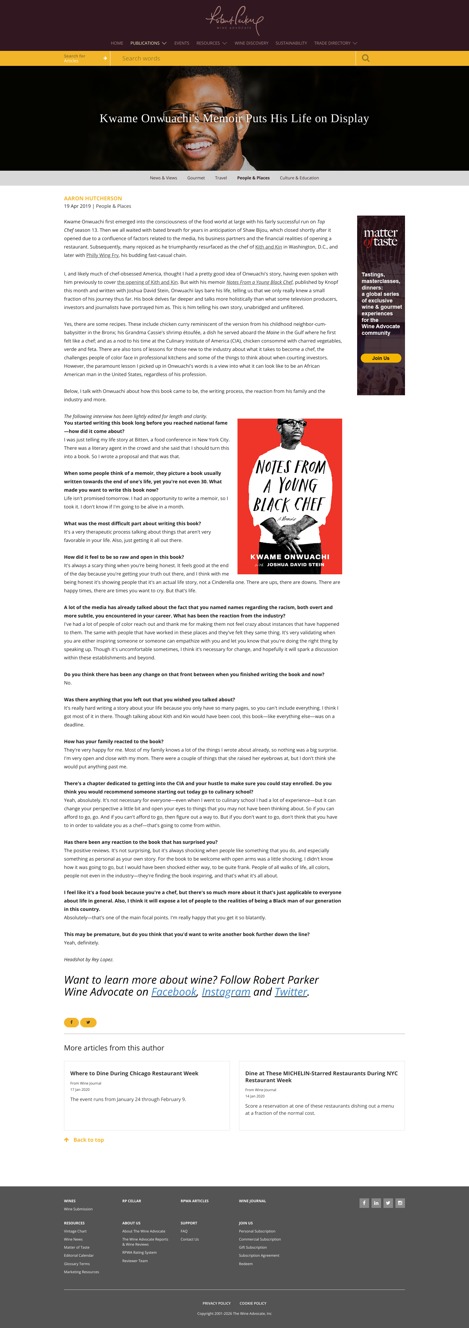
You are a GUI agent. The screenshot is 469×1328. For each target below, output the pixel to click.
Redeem (246, 1263)
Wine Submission (78, 1209)
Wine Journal (252, 1200)
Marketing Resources (81, 1271)
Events (181, 43)
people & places (253, 178)
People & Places (113, 206)
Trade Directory (336, 43)
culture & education (299, 178)
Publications (148, 43)
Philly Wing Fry (102, 255)
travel (221, 178)
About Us (131, 1223)
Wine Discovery (252, 43)
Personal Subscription (257, 1231)
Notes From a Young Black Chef (260, 282)
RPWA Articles (194, 1200)
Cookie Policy (253, 1303)
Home (117, 43)
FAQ (184, 1231)
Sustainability (291, 43)
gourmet (196, 178)
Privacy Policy (217, 1303)
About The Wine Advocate (143, 1231)
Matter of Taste (76, 1247)
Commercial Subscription (260, 1239)
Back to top (84, 1140)
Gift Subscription (253, 1247)
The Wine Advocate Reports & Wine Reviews (145, 1242)
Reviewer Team (135, 1260)
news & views (163, 178)
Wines (70, 1200)
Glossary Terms (77, 1263)
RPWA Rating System (139, 1252)
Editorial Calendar (79, 1255)
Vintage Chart (75, 1231)
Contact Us (190, 1239)
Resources (212, 43)
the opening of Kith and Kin (147, 282)
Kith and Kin (268, 246)
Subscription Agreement (259, 1255)
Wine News (73, 1239)
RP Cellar (131, 1200)
